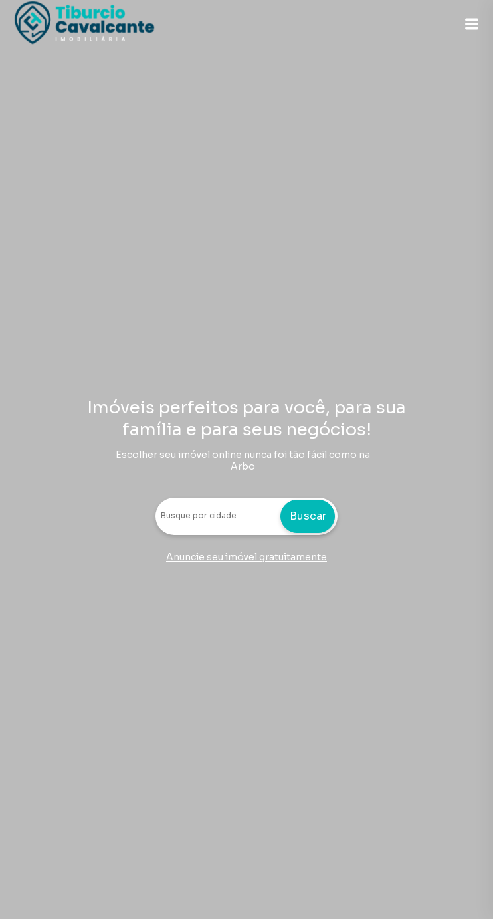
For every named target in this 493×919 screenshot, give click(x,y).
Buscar (308, 516)
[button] (471, 24)
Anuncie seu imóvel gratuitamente (246, 557)
